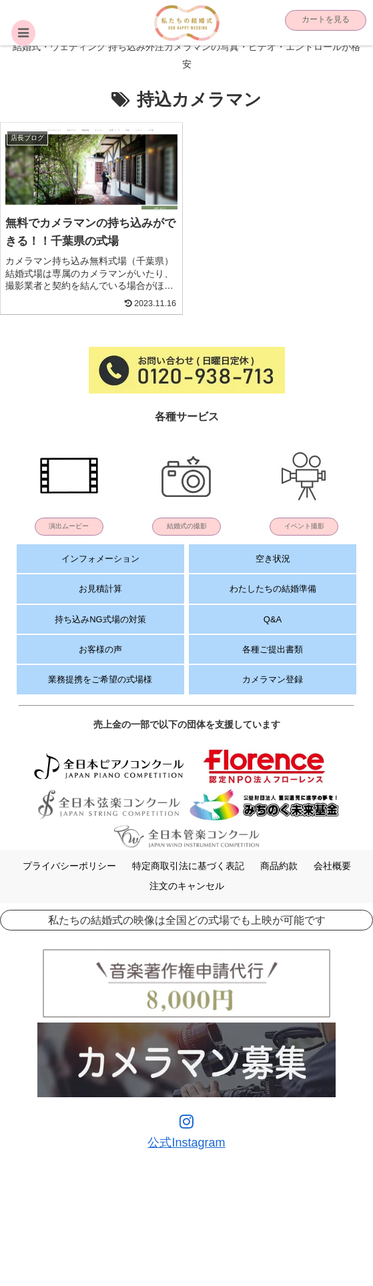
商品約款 (279, 865)
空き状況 (273, 559)
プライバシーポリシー (69, 865)
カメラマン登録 (272, 679)
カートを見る (326, 19)
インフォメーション (100, 559)
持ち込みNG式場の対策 (100, 619)
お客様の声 (100, 649)
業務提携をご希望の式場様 (100, 679)
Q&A (273, 619)
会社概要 (332, 865)
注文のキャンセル (186, 885)
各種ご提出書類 (272, 649)
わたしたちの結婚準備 (273, 589)
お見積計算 (100, 589)
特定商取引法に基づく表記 (188, 865)
